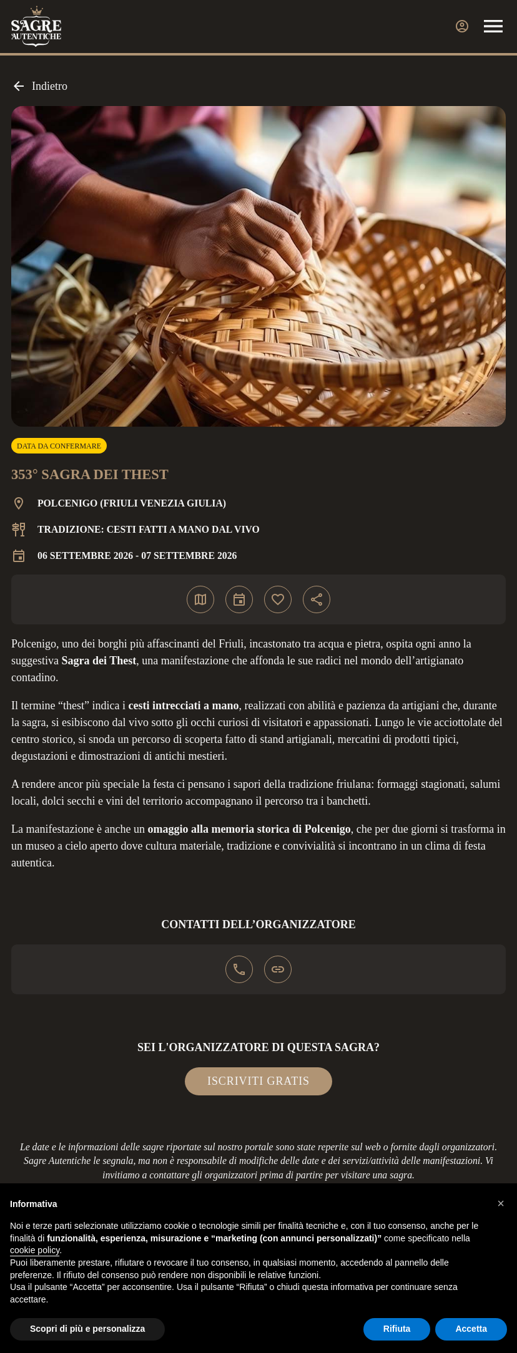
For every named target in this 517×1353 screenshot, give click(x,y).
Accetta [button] (471, 1329)
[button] (501, 1203)
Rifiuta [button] (397, 1329)
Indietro (39, 86)
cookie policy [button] (34, 1250)
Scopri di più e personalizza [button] (87, 1329)
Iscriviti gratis (258, 1081)
